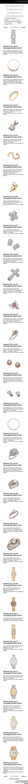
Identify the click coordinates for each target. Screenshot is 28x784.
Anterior (5, 27)
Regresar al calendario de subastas (24, 1)
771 (11, 46)
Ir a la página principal (22, 780)
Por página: (6, 24)
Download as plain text (14, 778)
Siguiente (23, 27)
